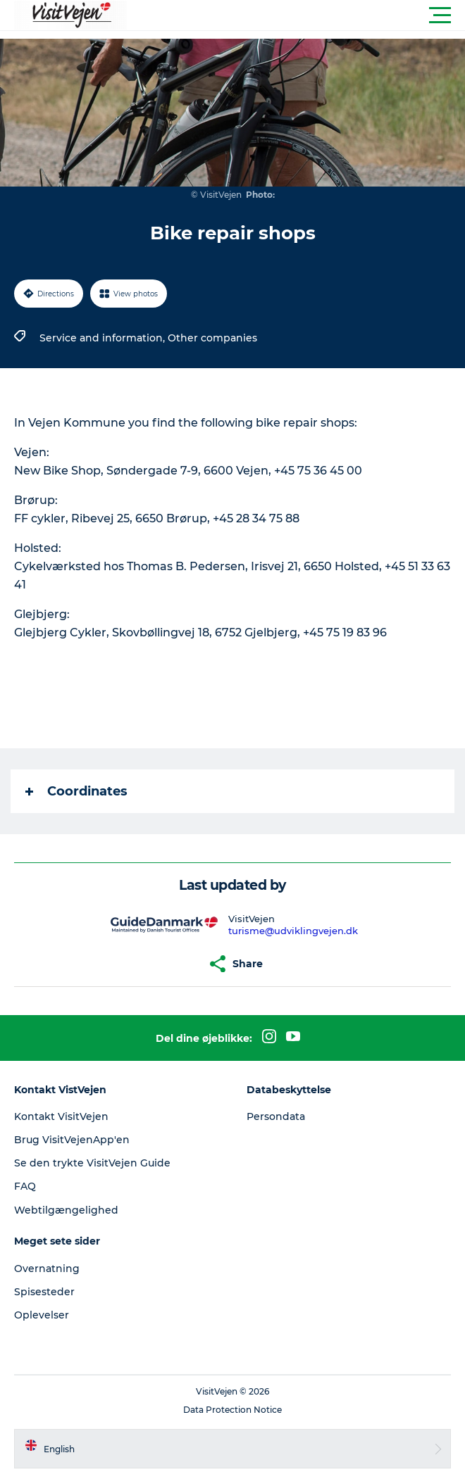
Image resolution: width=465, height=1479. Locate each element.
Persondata (276, 1116)
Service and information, (103, 338)
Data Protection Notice (232, 1409)
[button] (296, 15)
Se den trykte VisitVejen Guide (92, 1163)
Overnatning (47, 1268)
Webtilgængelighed (66, 1210)
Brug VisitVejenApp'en (72, 1139)
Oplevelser (41, 1315)
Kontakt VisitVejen (61, 1116)
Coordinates (76, 791)
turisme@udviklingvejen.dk (293, 930)
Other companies (212, 338)
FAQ (25, 1186)
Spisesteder (44, 1291)
